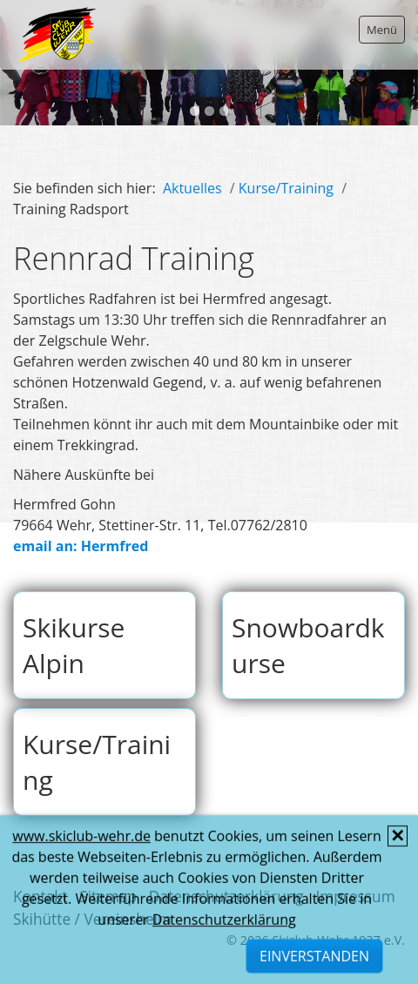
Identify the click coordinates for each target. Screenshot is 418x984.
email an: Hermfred (80, 546)
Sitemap (108, 896)
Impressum (354, 896)
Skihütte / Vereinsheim (92, 919)
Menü (382, 29)
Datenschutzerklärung (226, 896)
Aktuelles (192, 188)
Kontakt (40, 896)
